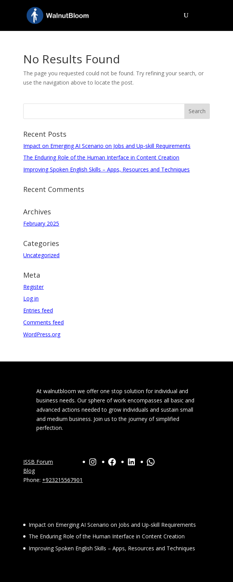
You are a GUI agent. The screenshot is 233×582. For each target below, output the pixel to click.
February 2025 (41, 223)
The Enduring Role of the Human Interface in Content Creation (101, 157)
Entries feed (38, 310)
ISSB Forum (38, 461)
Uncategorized (41, 255)
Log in (31, 298)
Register (33, 286)
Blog (29, 470)
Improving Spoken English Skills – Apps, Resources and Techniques (106, 169)
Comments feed (43, 322)
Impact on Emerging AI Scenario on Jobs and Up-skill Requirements (106, 145)
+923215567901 (62, 480)
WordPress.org (41, 334)
